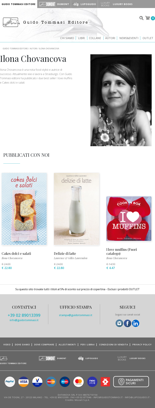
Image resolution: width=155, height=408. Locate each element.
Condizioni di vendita (113, 344)
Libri (81, 38)
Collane (95, 38)
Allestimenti (67, 344)
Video (7, 344)
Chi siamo (67, 38)
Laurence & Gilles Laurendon (70, 258)
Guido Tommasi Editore (15, 48)
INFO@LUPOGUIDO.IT (137, 397)
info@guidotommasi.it (24, 320)
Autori (110, 38)
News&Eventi (128, 38)
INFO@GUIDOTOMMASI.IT (108, 397)
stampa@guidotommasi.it (75, 315)
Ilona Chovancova (12, 258)
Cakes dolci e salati (16, 253)
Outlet (148, 38)
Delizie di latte (65, 253)
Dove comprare (44, 344)
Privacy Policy (142, 344)
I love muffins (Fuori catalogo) (121, 251)
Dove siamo (22, 344)
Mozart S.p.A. (82, 399)
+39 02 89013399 (24, 315)
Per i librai (88, 344)
